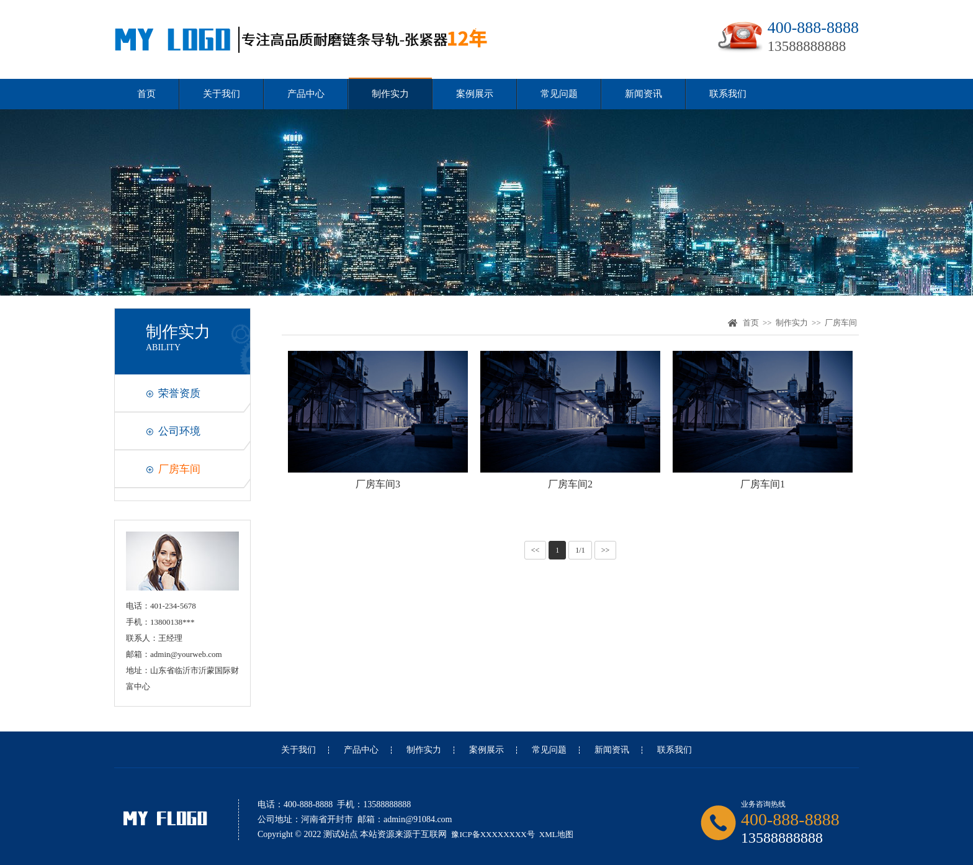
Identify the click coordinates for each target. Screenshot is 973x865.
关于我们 (221, 94)
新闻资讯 (643, 94)
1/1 (580, 550)
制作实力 (390, 94)
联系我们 (728, 94)
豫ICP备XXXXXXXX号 (492, 834)
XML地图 (556, 834)
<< (535, 550)
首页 (146, 94)
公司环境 (179, 431)
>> (605, 550)
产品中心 (306, 94)
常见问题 (559, 94)
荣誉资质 (179, 393)
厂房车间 (179, 469)
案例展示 (474, 94)
